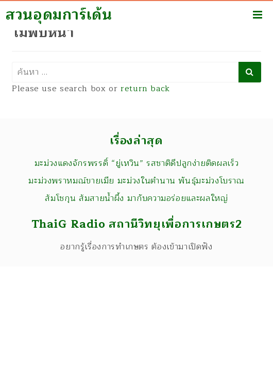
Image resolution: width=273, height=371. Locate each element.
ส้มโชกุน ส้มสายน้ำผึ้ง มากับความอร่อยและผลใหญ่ (136, 198)
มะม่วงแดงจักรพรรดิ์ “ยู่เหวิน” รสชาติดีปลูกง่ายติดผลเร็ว (137, 163)
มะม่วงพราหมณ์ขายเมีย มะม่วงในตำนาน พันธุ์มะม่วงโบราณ (136, 181)
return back (145, 88)
